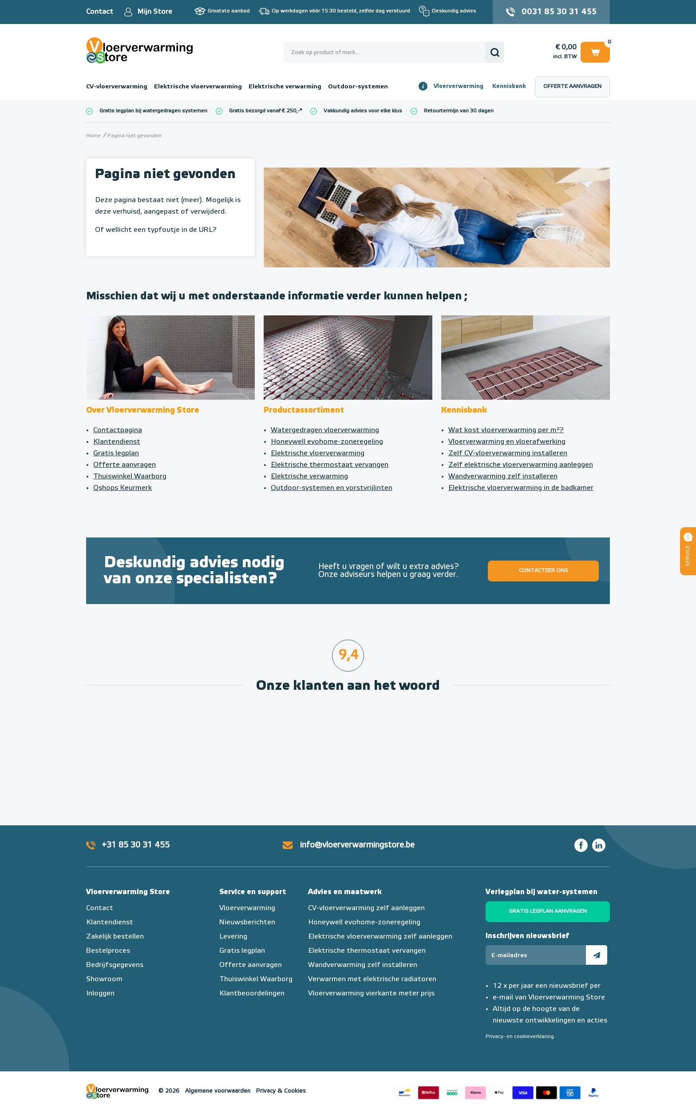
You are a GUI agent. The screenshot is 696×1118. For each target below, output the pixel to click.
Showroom (104, 979)
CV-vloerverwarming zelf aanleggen (366, 908)
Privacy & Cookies (281, 1091)
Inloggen (100, 993)
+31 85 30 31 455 (136, 845)
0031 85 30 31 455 (559, 12)
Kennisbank (509, 86)
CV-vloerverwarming (116, 87)
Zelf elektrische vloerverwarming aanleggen (520, 465)
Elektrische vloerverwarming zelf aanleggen (380, 936)
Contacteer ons (543, 570)
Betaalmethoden (498, 1091)
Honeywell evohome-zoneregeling (327, 442)
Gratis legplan (116, 453)
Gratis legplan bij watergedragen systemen (153, 111)
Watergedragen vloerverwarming (325, 430)
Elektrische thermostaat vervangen (329, 465)
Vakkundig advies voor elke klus (363, 111)
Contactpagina (117, 430)
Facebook (581, 845)
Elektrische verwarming (285, 87)
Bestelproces (108, 951)
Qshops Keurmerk (122, 488)
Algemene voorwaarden (217, 1091)
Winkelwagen (595, 52)
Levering (233, 936)
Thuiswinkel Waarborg (129, 476)
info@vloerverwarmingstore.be (357, 845)
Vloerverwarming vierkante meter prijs (371, 993)
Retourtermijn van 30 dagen (459, 111)
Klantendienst (116, 442)
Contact (99, 12)
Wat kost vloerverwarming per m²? (506, 430)
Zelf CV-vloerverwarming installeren (507, 453)
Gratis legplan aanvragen (548, 911)
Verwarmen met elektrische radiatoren (372, 979)
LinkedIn (598, 845)
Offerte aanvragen (572, 86)
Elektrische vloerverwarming (198, 87)
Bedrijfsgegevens (114, 965)
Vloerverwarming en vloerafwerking (507, 442)
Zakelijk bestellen (115, 936)
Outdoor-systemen (358, 87)
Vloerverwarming (458, 86)
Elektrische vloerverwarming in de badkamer (520, 488)
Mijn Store (154, 12)
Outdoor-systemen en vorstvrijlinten (331, 488)
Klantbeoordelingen (252, 993)
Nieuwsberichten (247, 922)
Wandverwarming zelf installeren (503, 476)
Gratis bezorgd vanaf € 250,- (264, 111)
